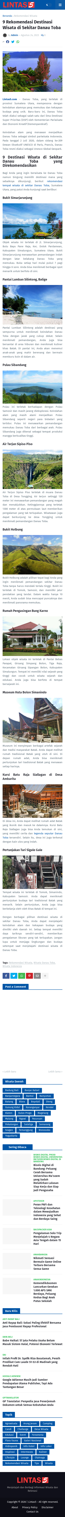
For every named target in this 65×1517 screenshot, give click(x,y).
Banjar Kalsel (32, 1090)
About (15, 1507)
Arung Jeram (30, 1423)
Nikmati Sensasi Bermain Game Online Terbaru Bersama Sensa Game (47, 1263)
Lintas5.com (10, 99)
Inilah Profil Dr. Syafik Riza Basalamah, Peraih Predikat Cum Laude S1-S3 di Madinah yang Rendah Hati (31, 1362)
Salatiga (28, 1124)
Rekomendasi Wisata (25, 16)
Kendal (49, 1107)
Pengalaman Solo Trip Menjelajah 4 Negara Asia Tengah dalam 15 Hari (47, 1238)
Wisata (49, 1463)
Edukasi (9, 1434)
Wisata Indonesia (12, 966)
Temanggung (26, 1130)
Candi (8, 1429)
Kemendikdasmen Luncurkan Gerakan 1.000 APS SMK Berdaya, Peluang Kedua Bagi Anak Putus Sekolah (45, 1292)
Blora (22, 1101)
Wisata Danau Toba (44, 963)
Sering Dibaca (17, 1147)
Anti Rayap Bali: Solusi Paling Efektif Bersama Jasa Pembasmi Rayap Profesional (32, 1324)
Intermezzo (27, 1451)
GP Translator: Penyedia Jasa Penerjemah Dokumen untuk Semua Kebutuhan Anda (29, 1403)
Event (23, 1434)
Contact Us (32, 1511)
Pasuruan (37, 1118)
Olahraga (40, 1457)
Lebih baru (10, 1071)
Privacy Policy (29, 1507)
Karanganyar (33, 1107)
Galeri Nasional (32, 1440)
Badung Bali (12, 1090)
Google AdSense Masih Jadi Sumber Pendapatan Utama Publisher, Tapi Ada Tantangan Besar (28, 1383)
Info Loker (46, 1446)
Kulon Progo (25, 1113)
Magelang (43, 1113)
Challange (23, 1429)
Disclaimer (47, 1507)
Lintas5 (32, 1501)
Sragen (9, 1130)
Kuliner (43, 1451)
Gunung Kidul (12, 1107)
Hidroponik (11, 1446)
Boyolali (35, 1101)
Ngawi (22, 1118)
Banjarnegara (12, 1096)
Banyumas (45, 1096)
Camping (47, 1423)
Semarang (44, 1124)
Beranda (7, 16)
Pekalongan (11, 1124)
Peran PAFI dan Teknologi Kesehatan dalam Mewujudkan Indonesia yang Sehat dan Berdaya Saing (47, 1211)
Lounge (25, 1457)
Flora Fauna (11, 1440)
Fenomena (38, 1434)
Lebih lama (54, 1071)
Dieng (49, 1101)
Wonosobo (44, 1130)
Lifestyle (10, 1457)
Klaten (8, 1113)
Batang (9, 1101)
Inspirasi (10, 1451)
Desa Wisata (41, 1429)
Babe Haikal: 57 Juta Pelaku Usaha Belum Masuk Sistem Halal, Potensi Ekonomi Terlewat (32, 1342)
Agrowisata (11, 1423)
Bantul (29, 1096)
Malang (9, 1118)
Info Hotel (28, 1446)
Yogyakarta (11, 1135)
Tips (36, 1463)
